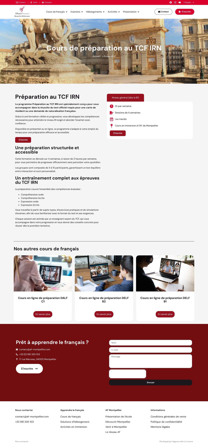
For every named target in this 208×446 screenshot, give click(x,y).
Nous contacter (21, 441)
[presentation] (127, 374)
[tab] (125, 98)
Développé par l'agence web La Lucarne (176, 441)
